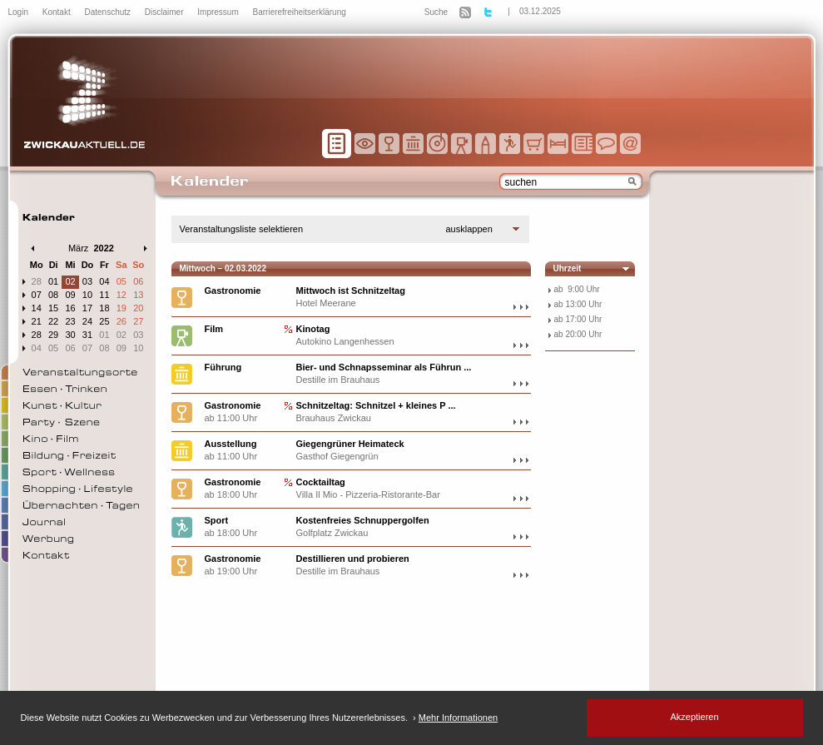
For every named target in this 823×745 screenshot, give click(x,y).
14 (37, 308)
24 (87, 321)
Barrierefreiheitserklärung (299, 12)
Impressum (218, 12)
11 (104, 295)
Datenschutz (108, 12)
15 (53, 308)
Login (19, 12)
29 (53, 335)
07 (37, 295)
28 (37, 281)
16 (70, 308)
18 (104, 308)
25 (104, 321)
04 (104, 281)
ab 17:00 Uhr (578, 319)
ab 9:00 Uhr (577, 289)
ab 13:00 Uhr (578, 304)
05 (121, 281)
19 (121, 308)
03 (87, 281)
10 (87, 295)
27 (138, 321)
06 (138, 281)
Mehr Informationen (458, 718)
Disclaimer (165, 12)
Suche (436, 12)
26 (121, 321)
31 (87, 335)
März (78, 248)
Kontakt (57, 12)
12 (121, 295)
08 (53, 295)
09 (70, 295)
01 (53, 281)
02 (70, 281)
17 (87, 308)
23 (70, 321)
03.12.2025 (540, 11)
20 (138, 308)
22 (53, 321)
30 (70, 335)
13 (138, 295)
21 (37, 321)
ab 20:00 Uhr (578, 334)
